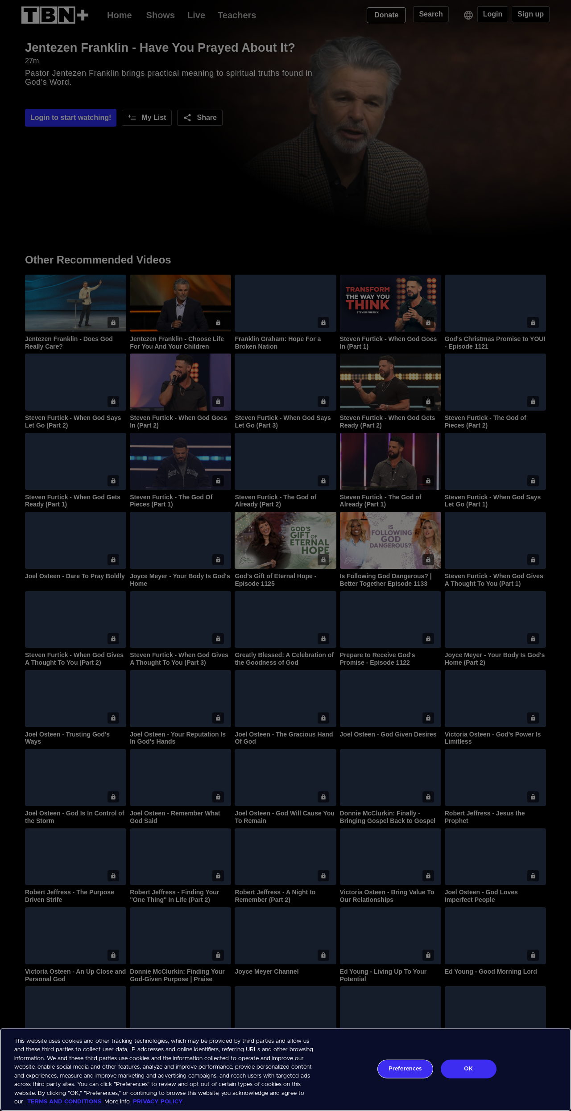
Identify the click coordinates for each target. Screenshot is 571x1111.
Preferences (405, 1069)
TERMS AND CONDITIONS (64, 1102)
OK (468, 1069)
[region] (285, 1069)
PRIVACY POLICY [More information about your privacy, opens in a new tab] (158, 1102)
